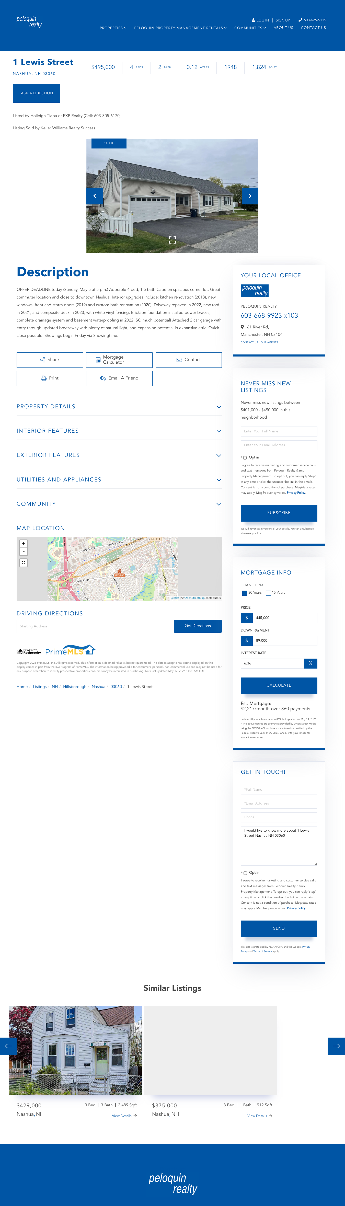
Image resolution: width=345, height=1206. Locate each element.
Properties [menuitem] (111, 28)
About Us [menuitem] (283, 28)
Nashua (99, 687)
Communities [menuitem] (248, 28)
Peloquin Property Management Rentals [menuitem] (178, 28)
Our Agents (269, 342)
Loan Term (252, 585)
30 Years (252, 593)
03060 (116, 687)
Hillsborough (74, 687)
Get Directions (198, 626)
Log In (260, 20)
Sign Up (283, 20)
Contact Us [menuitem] (313, 28)
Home (22, 687)
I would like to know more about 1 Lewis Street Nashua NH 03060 (279, 846)
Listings (40, 687)
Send (279, 929)
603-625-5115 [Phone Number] (312, 20)
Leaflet (175, 598)
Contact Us (249, 342)
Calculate (279, 686)
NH (55, 687)
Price (245, 608)
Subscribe (279, 513)
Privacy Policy (296, 493)
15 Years (276, 593)
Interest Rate (254, 653)
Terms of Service (262, 951)
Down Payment (255, 631)
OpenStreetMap (195, 598)
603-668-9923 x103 (269, 316)
